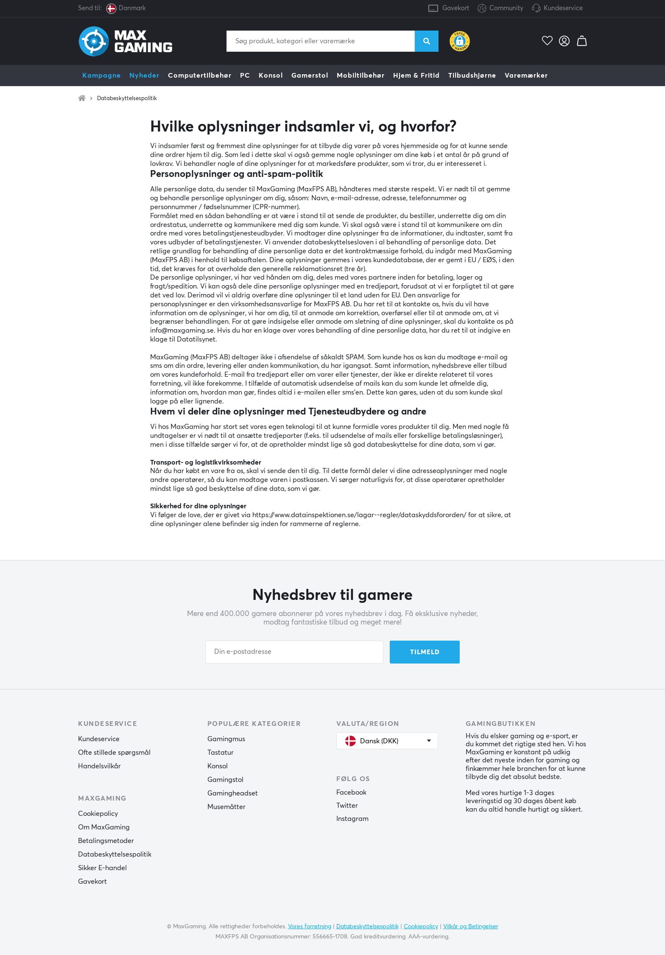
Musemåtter (226, 807)
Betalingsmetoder (106, 840)
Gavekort (455, 8)
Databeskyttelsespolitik (127, 98)
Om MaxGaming (104, 827)
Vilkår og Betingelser (470, 927)
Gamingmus (226, 739)
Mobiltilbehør (361, 75)
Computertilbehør (200, 75)
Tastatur (220, 752)
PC (245, 75)
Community (500, 9)
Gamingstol (225, 779)
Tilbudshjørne (472, 75)
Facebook (351, 792)
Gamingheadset (232, 793)
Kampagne (101, 75)
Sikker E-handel (102, 868)
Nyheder (144, 75)
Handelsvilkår (99, 766)
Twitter (347, 805)
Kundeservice (563, 8)
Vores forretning (309, 927)
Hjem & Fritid (416, 75)
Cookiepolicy (98, 813)
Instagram (352, 818)
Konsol (271, 75)
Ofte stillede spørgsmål (114, 752)
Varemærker (526, 75)
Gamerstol (309, 75)
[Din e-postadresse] (294, 652)
